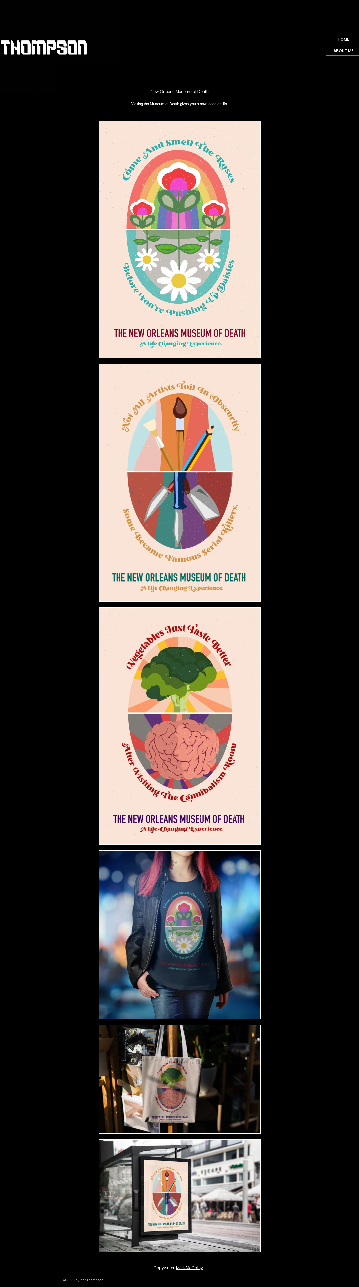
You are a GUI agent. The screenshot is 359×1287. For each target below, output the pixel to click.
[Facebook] (281, 1280)
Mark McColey (189, 1267)
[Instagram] (288, 1280)
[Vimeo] (294, 1280)
